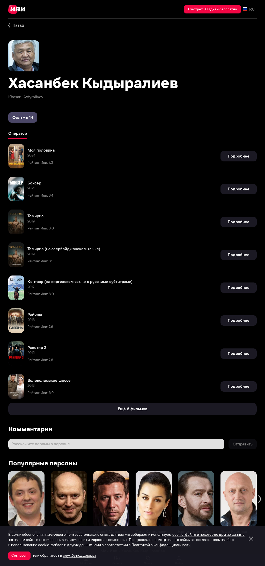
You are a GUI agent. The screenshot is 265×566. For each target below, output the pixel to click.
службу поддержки (79, 555)
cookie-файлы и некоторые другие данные (208, 534)
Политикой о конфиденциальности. (161, 545)
